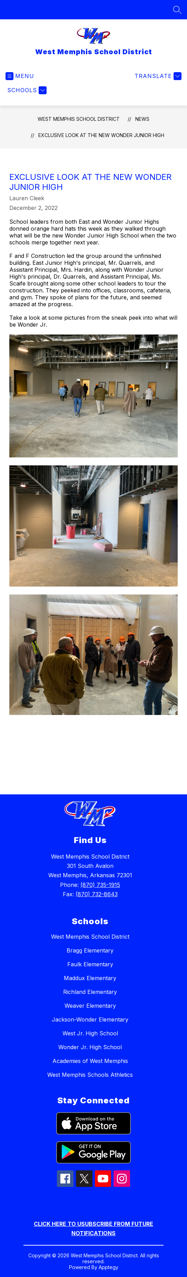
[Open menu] (20, 76)
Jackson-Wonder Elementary (90, 1019)
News (142, 119)
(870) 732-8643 (97, 894)
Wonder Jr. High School (90, 1047)
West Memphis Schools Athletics (90, 1074)
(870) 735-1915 (100, 884)
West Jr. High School (90, 1033)
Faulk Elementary (90, 964)
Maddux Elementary (90, 978)
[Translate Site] (157, 76)
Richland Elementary (90, 991)
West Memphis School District (79, 119)
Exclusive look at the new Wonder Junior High (101, 135)
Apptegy (108, 1267)
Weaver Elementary (90, 1005)
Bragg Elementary (90, 950)
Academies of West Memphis (90, 1060)
